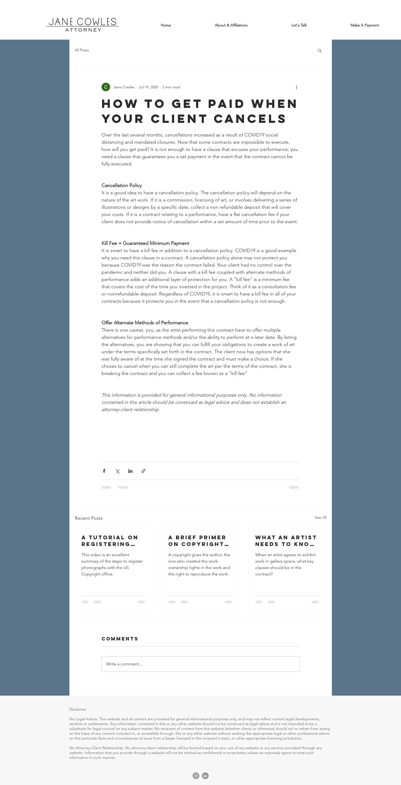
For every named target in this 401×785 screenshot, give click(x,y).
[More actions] (296, 87)
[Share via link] (143, 470)
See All (321, 517)
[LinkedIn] (205, 775)
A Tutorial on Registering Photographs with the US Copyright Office (109, 540)
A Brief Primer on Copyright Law (197, 540)
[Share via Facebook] (104, 470)
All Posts (82, 50)
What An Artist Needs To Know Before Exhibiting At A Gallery (286, 540)
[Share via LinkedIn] (130, 470)
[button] (319, 50)
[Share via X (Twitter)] (117, 470)
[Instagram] (196, 775)
